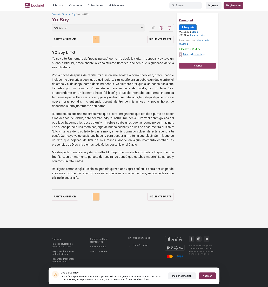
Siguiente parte (160, 39)
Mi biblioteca (116, 5)
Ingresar (213, 5)
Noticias (56, 239)
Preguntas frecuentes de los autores (63, 260)
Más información (182, 276)
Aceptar (207, 276)
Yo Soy (72, 14)
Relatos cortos (198, 35)
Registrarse (233, 5)
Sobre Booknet (98, 246)
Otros (64, 14)
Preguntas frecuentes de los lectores (63, 252)
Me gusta (187, 27)
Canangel (186, 20)
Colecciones (95, 5)
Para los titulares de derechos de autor (62, 245)
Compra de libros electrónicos (99, 240)
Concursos (75, 5)
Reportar (197, 65)
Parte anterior (65, 39)
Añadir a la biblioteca (194, 54)
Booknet (56, 14)
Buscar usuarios (98, 251)
